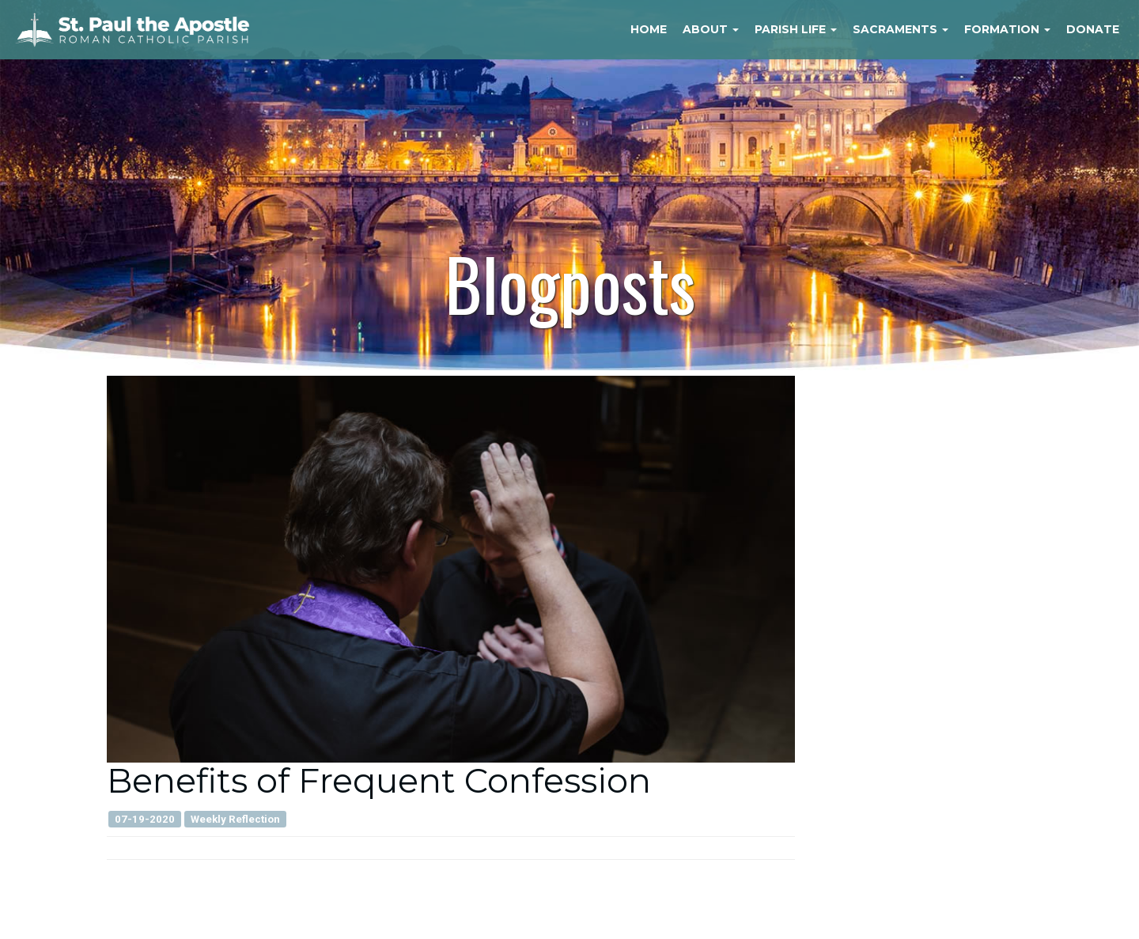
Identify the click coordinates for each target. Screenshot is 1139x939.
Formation (1007, 29)
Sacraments (900, 29)
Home (648, 29)
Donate (1092, 29)
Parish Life (796, 29)
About (711, 29)
